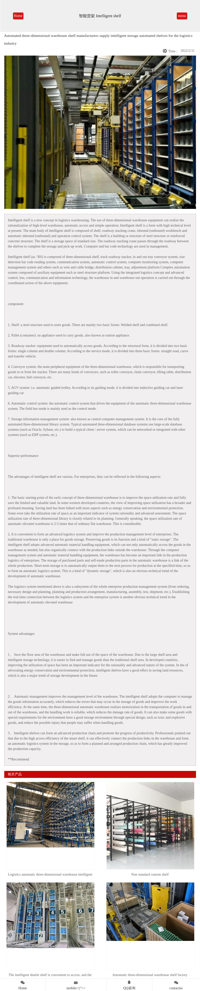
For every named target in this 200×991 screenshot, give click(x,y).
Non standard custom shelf (150, 874)
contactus (176, 984)
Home (18, 16)
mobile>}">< (75, 984)
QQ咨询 (129, 984)
